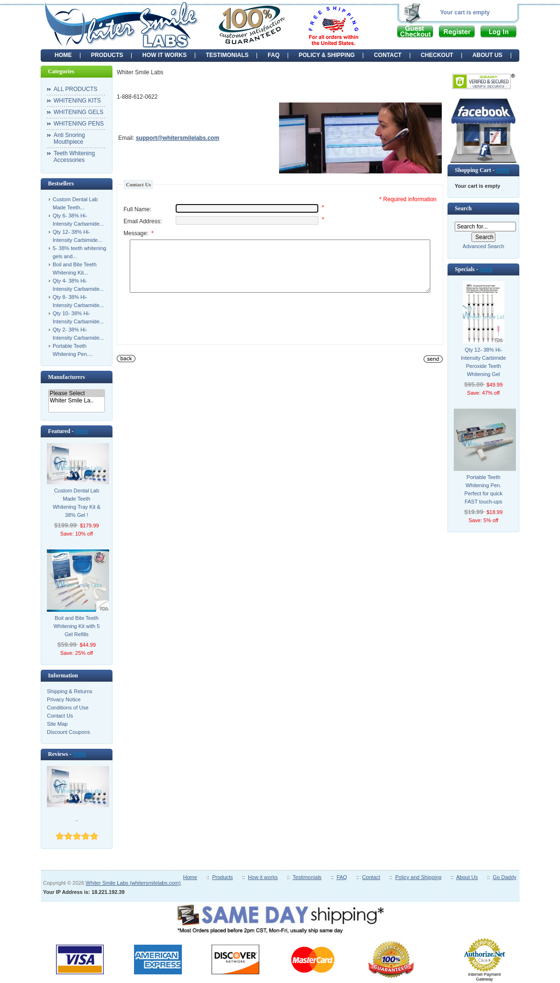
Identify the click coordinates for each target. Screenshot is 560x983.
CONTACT (388, 55)
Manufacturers (66, 377)
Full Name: (137, 209)
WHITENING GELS (78, 112)
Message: (138, 233)
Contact (371, 877)
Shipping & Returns (69, 691)
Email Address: (142, 221)
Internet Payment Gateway (484, 977)
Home (63, 55)
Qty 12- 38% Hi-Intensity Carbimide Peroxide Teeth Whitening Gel (483, 362)
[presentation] (196, 329)
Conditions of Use (68, 707)
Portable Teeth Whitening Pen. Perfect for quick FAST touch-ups (483, 489)
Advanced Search (483, 246)
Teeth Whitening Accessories (74, 156)
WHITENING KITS (77, 100)
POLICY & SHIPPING (327, 55)
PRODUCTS (107, 55)
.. (76, 819)
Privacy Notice (63, 699)
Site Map (57, 724)
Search (463, 208)
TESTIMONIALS (227, 55)
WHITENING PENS (79, 123)
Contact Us (60, 716)
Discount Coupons (68, 732)
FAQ (274, 55)
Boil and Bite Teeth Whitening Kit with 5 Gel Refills (77, 626)
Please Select (76, 393)
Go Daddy (504, 877)
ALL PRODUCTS (76, 89)
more (81, 431)
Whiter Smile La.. (76, 400)
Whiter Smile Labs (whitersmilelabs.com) (133, 883)
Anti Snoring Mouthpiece (69, 138)
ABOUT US (487, 55)
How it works (263, 877)
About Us (467, 877)
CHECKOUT (437, 55)
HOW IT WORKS (164, 55)
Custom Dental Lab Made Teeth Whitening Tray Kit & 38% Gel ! (77, 503)
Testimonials (307, 877)
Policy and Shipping (418, 877)
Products (222, 877)
